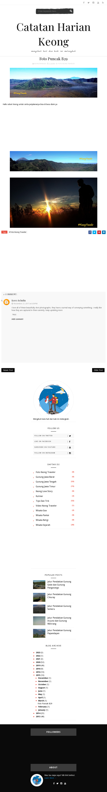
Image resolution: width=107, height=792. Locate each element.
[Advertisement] (53, 128)
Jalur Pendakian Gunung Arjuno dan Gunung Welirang (59, 620)
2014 (38, 713)
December (43, 678)
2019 (38, 665)
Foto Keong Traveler (66, 64)
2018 (38, 669)
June (40, 691)
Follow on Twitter (54, 436)
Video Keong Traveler (46, 505)
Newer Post (8, 370)
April (40, 697)
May (40, 694)
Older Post (98, 370)
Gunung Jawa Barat (45, 477)
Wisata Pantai (42, 515)
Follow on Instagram (54, 453)
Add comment (17, 319)
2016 (38, 672)
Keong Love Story (44, 491)
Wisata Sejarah (43, 525)
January (42, 710)
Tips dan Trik (42, 501)
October (42, 684)
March (41, 701)
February (42, 707)
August (42, 688)
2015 (38, 675)
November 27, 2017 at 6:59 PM (25, 304)
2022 (38, 656)
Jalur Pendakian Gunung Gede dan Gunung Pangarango (59, 584)
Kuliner (39, 496)
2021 (38, 659)
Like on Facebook (54, 442)
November (43, 681)
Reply (14, 314)
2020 (38, 662)
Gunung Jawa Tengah (46, 481)
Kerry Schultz (19, 300)
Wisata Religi (42, 520)
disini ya (54, 104)
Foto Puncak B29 (45, 703)
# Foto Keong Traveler (17, 232)
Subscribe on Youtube (54, 447)
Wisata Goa (41, 510)
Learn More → (50, 778)
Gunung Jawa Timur (45, 486)
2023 (38, 652)
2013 (38, 716)
